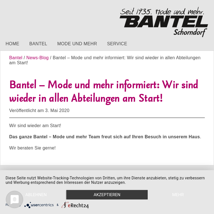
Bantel (38, 43)
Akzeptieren (107, 194)
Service (117, 43)
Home (12, 43)
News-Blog (37, 57)
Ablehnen (36, 194)
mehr (178, 194)
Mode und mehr (77, 43)
